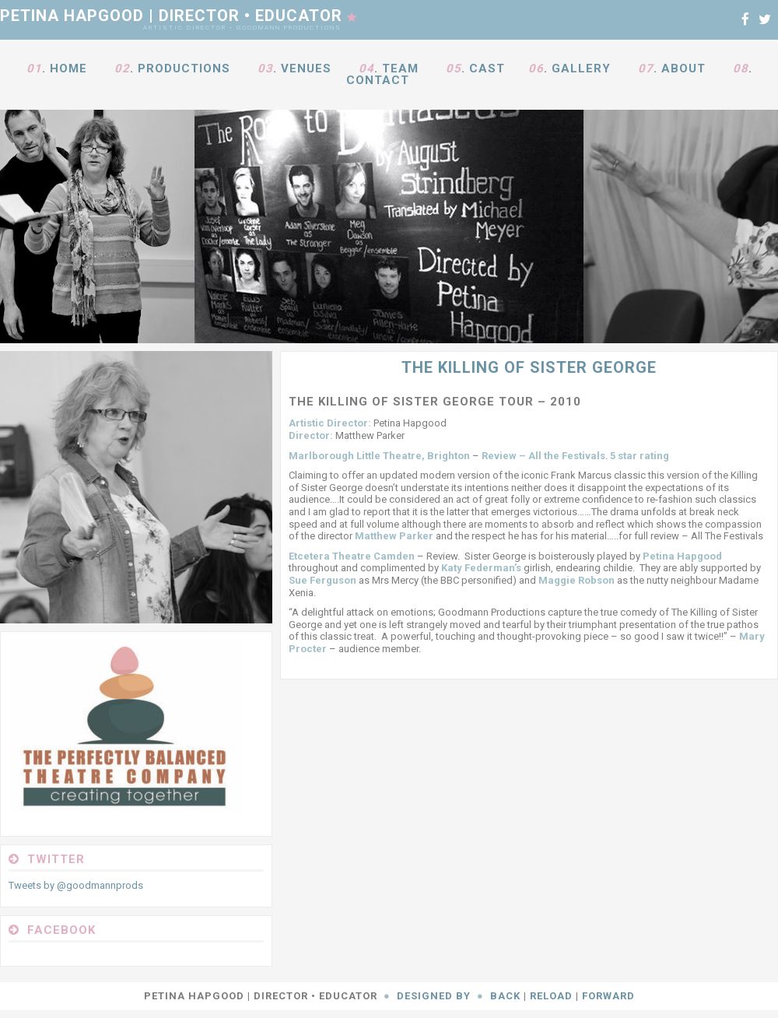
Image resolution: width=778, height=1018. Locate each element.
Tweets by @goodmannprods (76, 885)
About (683, 68)
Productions (184, 68)
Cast (487, 68)
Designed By (434, 996)
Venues (306, 68)
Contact (377, 80)
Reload (551, 996)
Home (68, 68)
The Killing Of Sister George (529, 367)
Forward (608, 996)
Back (505, 996)
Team (400, 68)
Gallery (581, 68)
